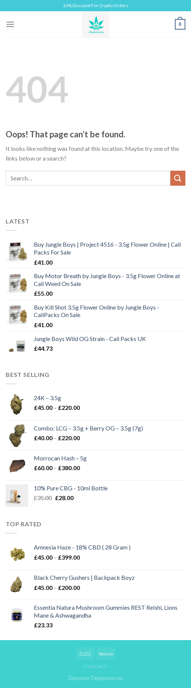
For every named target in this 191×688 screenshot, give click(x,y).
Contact (95, 666)
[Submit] (177, 178)
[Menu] (10, 24)
